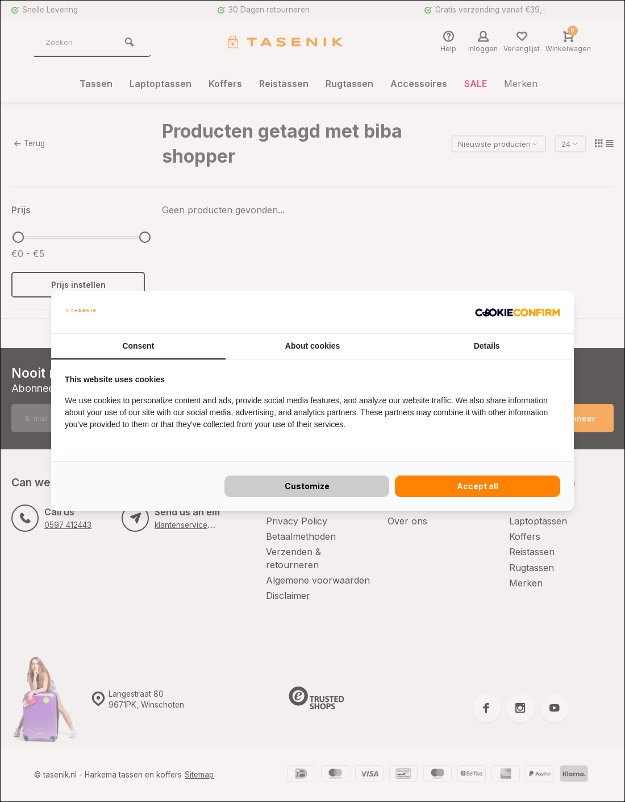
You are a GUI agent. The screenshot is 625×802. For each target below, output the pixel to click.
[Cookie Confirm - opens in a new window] (517, 312)
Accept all (477, 486)
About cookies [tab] (312, 345)
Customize (307, 486)
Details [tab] (487, 345)
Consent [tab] (138, 345)
